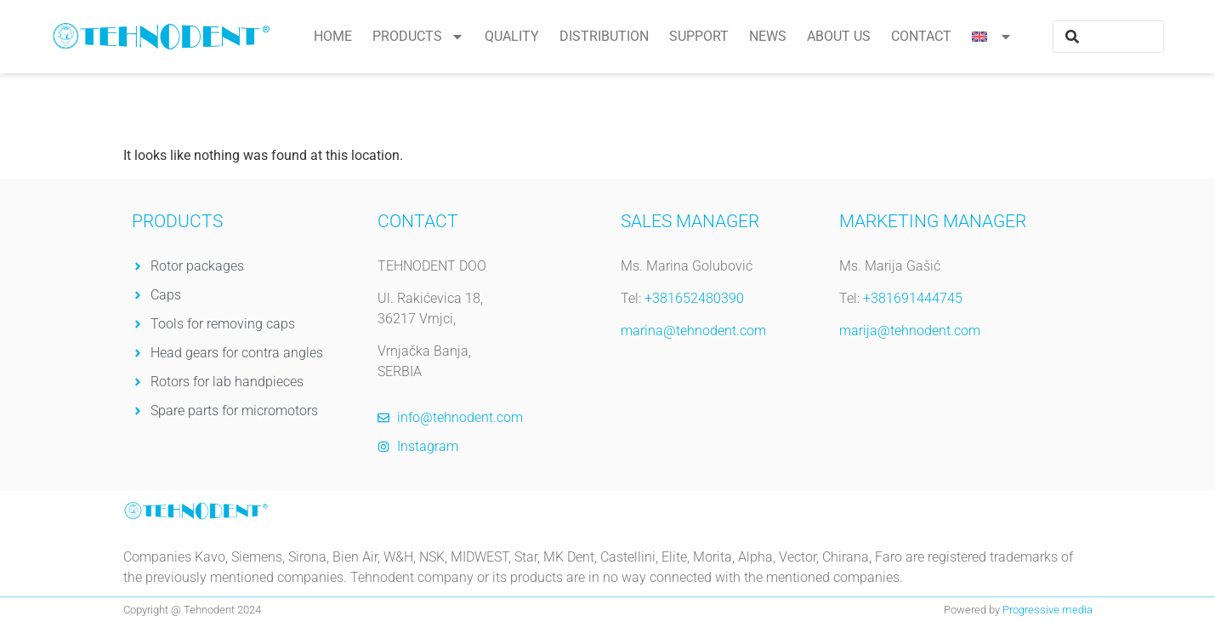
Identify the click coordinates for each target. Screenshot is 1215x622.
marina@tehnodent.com (693, 330)
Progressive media (1047, 609)
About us (839, 36)
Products (418, 36)
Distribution (604, 36)
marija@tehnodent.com (909, 330)
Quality (512, 36)
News (767, 36)
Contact (921, 36)
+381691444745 (912, 298)
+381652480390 (694, 298)
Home (333, 36)
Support (699, 36)
